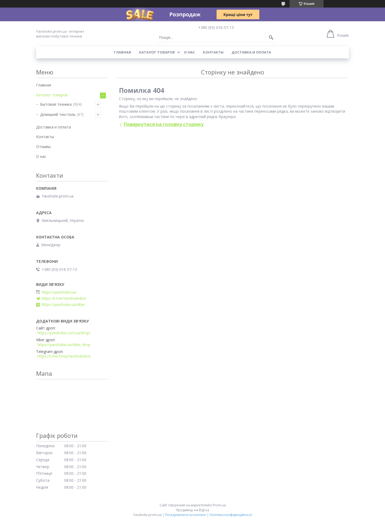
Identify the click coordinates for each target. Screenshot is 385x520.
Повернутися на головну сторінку (164, 124)
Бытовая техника (56, 104)
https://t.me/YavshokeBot (64, 298)
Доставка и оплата (251, 52)
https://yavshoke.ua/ (59, 292)
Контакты (213, 52)
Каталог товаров (157, 52)
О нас (189, 52)
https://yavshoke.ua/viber (63, 304)
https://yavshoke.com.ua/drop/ (63, 333)
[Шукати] (271, 37)
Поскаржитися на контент (185, 515)
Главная (122, 52)
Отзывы (43, 146)
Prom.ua (219, 505)
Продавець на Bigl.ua (192, 510)
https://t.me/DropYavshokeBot (64, 356)
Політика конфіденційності (231, 515)
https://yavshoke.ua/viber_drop (63, 344)
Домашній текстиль (58, 114)
